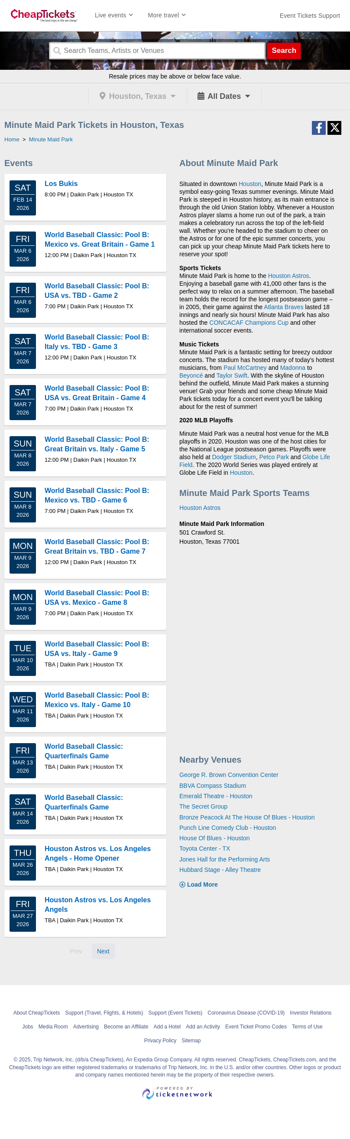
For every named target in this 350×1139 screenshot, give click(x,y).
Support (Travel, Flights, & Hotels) (104, 1013)
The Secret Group (203, 806)
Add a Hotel (167, 1027)
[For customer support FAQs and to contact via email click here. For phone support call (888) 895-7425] (310, 15)
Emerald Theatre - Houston (216, 796)
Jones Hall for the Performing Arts (224, 859)
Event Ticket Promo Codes (256, 1027)
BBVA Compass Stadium (212, 785)
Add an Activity (203, 1027)
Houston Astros (288, 275)
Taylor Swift (231, 375)
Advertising (86, 1027)
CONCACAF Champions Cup (248, 322)
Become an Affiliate (126, 1027)
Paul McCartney (245, 367)
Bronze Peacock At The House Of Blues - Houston (247, 817)
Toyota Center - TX (204, 848)
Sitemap (191, 1041)
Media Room (53, 1027)
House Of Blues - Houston (214, 838)
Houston (250, 183)
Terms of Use (307, 1027)
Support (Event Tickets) (176, 1013)
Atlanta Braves (283, 307)
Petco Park (273, 457)
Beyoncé (191, 375)
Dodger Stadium (234, 457)
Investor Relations (310, 1013)
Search (284, 50)
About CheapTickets (36, 1013)
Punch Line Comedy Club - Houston (227, 827)
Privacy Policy (160, 1041)
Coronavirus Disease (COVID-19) (246, 1013)
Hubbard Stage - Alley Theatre (220, 869)
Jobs (27, 1027)
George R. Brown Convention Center (229, 774)
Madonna (292, 367)
